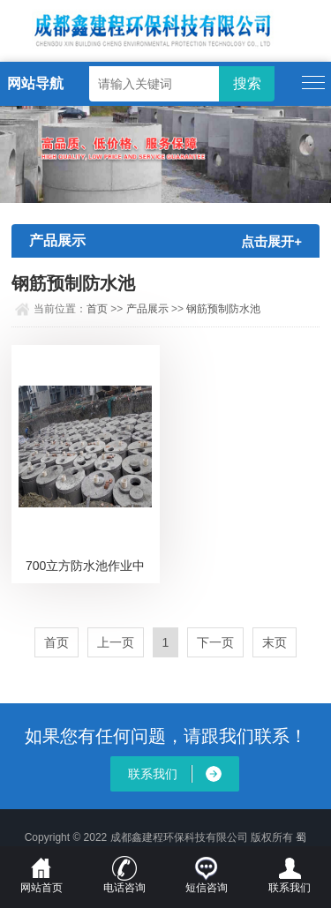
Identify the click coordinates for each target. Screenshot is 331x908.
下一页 (215, 642)
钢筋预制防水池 (223, 309)
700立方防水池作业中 (85, 566)
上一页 (115, 642)
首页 (97, 309)
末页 (274, 642)
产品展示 (147, 309)
